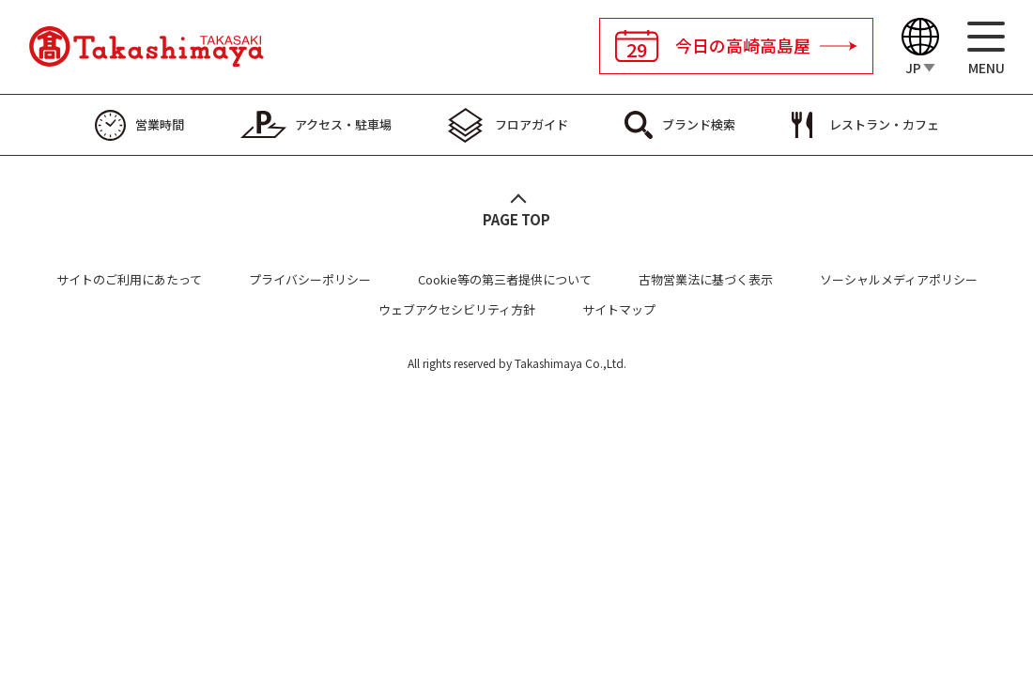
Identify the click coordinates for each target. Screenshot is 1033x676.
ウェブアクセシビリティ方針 (456, 309)
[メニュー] (986, 47)
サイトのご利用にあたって (129, 279)
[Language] (920, 47)
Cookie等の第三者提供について (505, 279)
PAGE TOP (516, 219)
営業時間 (159, 124)
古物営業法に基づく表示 (706, 279)
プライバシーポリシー (310, 279)
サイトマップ (618, 309)
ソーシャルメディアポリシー (899, 279)
